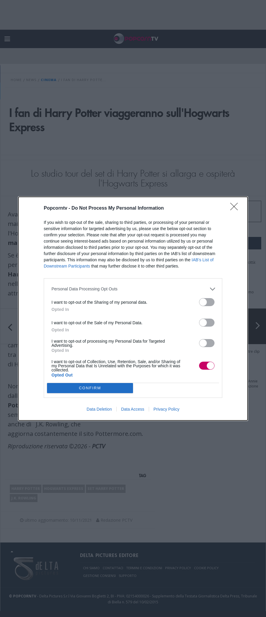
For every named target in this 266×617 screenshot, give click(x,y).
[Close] (236, 208)
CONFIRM (90, 388)
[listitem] (133, 289)
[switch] (207, 302)
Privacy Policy (166, 409)
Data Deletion (99, 409)
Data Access (132, 409)
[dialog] (133, 308)
